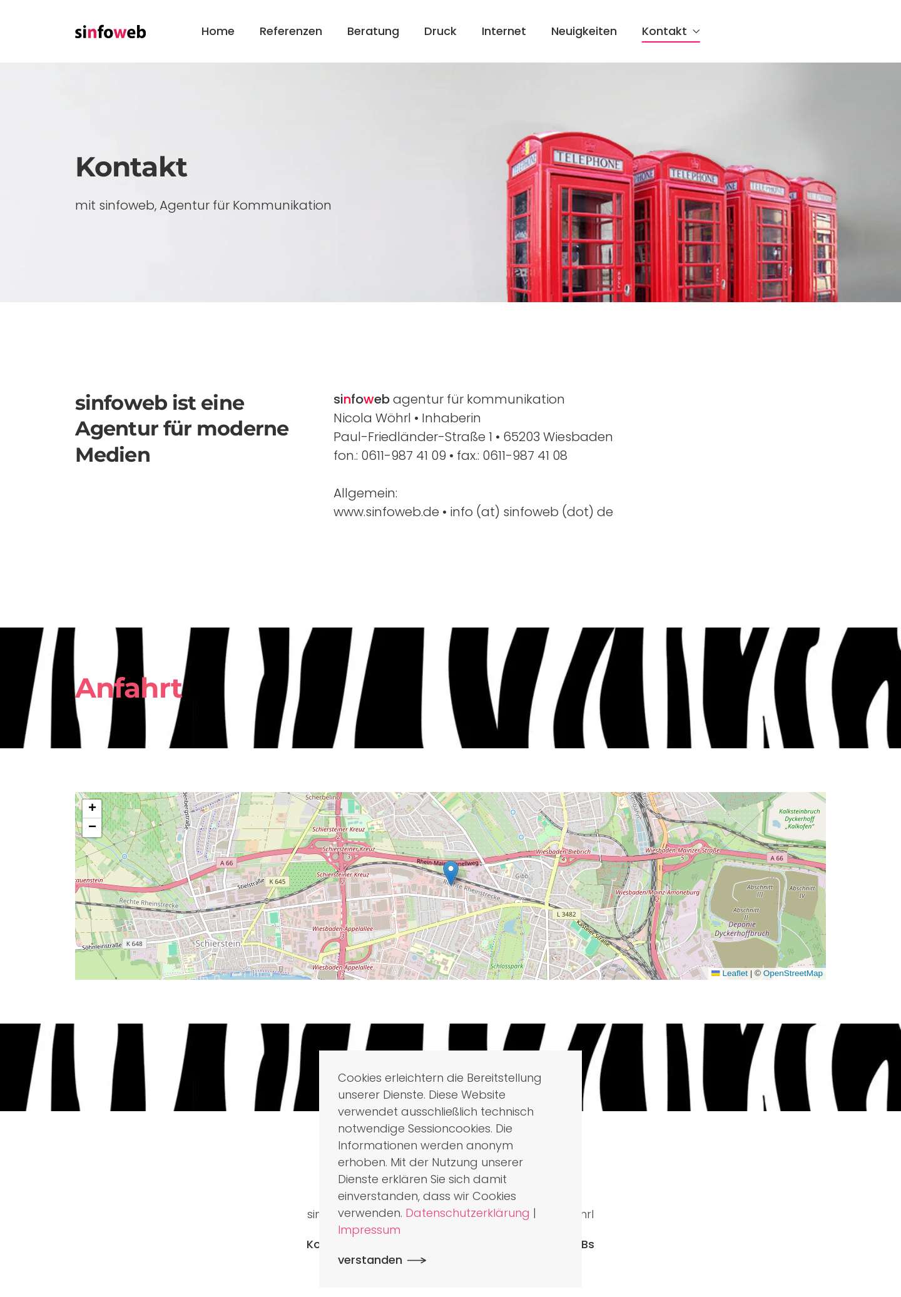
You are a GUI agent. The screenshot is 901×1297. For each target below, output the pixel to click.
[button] (451, 873)
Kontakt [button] (671, 31)
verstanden (370, 1260)
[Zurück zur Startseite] (110, 31)
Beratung (373, 31)
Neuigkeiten (584, 31)
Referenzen (291, 31)
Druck (440, 31)
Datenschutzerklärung (467, 1213)
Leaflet (729, 973)
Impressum (369, 1230)
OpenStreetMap (793, 973)
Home (218, 31)
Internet (504, 31)
